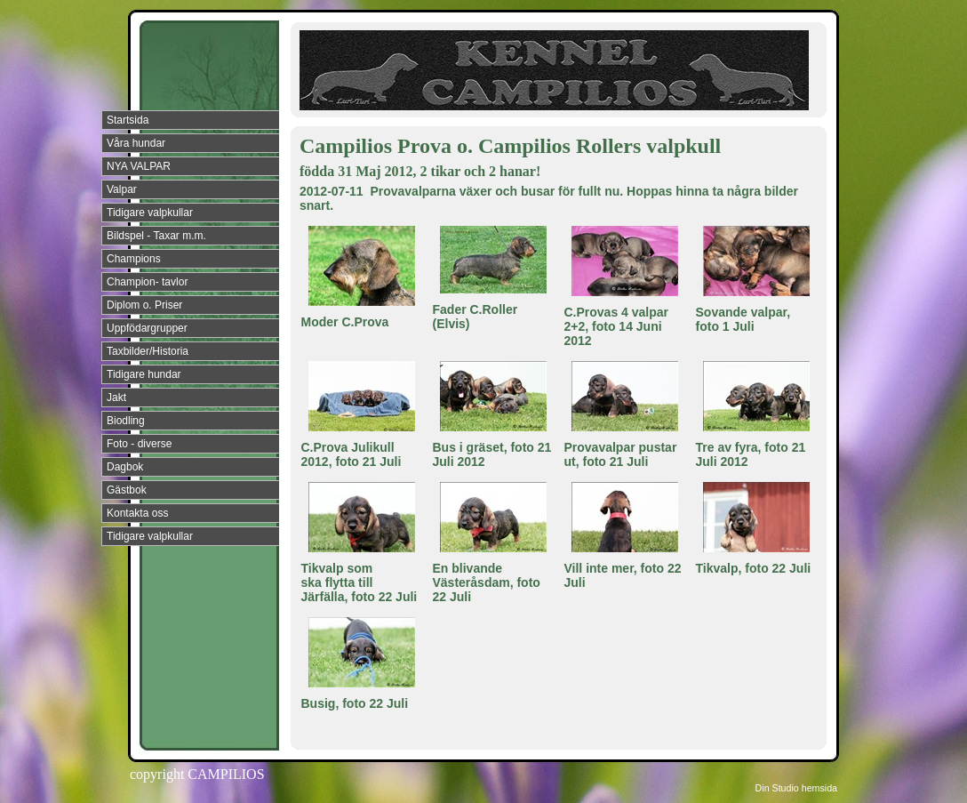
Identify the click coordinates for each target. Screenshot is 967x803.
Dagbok (125, 467)
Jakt (116, 397)
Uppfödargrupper (147, 328)
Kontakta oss (137, 513)
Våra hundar (136, 143)
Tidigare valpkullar (150, 212)
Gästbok (127, 490)
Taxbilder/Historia (147, 351)
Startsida (127, 120)
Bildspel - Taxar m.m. (156, 235)
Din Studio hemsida (796, 788)
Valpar (122, 189)
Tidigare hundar (144, 374)
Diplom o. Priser (144, 305)
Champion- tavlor (147, 282)
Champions (134, 259)
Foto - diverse (139, 444)
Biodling (126, 420)
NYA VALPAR (139, 166)
